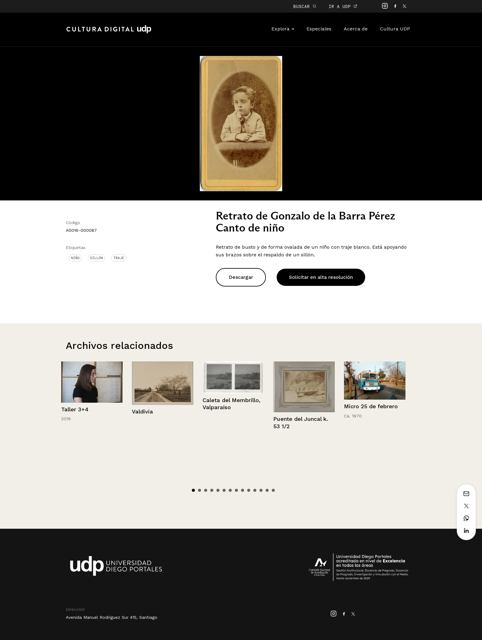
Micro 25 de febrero (371, 406)
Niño (75, 258)
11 (254, 490)
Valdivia (142, 411)
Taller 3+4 (75, 409)
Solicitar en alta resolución (321, 277)
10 (248, 490)
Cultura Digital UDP (109, 32)
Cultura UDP (395, 29)
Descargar (241, 277)
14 (273, 490)
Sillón (96, 258)
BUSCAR (304, 6)
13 (267, 490)
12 (261, 490)
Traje (118, 258)
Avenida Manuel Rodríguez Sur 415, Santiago (111, 617)
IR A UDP (343, 6)
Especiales (318, 29)
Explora (282, 29)
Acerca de (356, 29)
